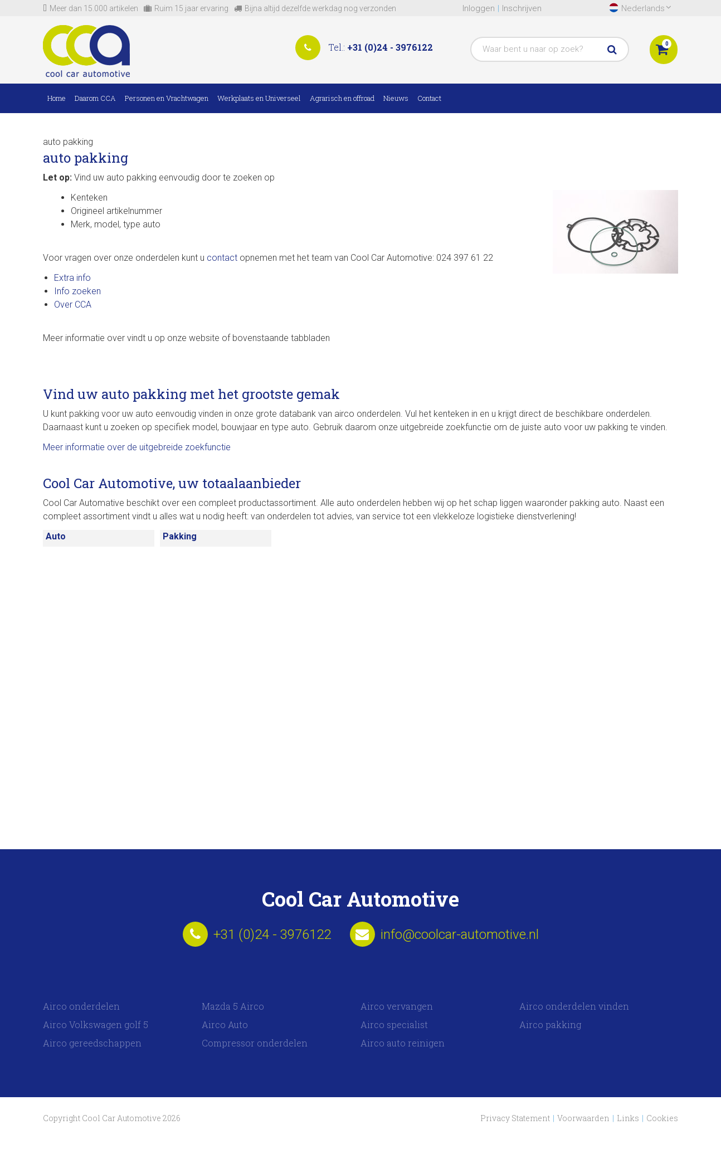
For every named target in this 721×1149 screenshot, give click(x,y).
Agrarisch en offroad (342, 98)
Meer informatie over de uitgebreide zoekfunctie (137, 447)
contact (222, 257)
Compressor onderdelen (255, 1043)
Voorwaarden (583, 1118)
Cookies (662, 1118)
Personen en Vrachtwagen (166, 98)
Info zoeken (77, 291)
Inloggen (478, 8)
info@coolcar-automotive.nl (460, 934)
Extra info (72, 277)
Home (56, 98)
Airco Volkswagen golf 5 (95, 1024)
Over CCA (72, 304)
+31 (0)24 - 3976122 (390, 47)
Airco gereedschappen (92, 1043)
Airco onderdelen (81, 1006)
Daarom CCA (95, 98)
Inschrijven (522, 8)
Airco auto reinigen (402, 1043)
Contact (429, 98)
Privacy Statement (515, 1118)
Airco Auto (225, 1024)
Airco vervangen (396, 1006)
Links (628, 1118)
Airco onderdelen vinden (574, 1006)
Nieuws (395, 98)
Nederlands (646, 8)
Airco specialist (394, 1024)
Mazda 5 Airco (233, 1006)
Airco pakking (550, 1024)
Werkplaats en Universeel (259, 98)
